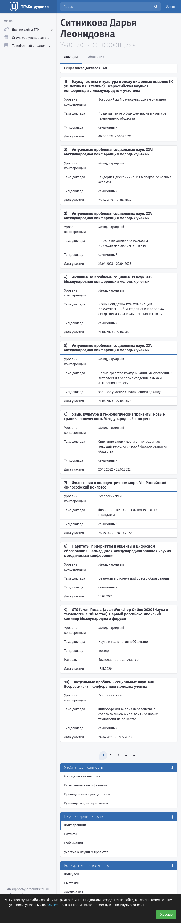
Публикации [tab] (94, 57)
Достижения (73, 892)
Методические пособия (82, 776)
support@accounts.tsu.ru (28, 889)
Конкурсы (71, 874)
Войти (170, 6)
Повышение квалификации (85, 785)
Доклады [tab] (71, 57)
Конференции (75, 825)
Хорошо (166, 914)
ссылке (52, 905)
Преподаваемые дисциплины (87, 794)
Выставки (71, 883)
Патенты (70, 834)
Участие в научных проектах (86, 852)
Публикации (73, 843)
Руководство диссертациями (86, 803)
